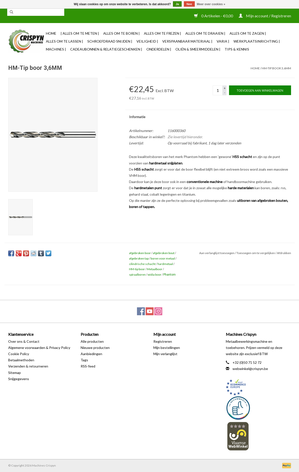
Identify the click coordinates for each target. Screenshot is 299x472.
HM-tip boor (137, 269)
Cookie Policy (18, 354)
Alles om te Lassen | (64, 41)
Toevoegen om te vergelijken (255, 253)
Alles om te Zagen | (248, 33)
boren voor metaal (163, 258)
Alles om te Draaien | (205, 33)
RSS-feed (88, 366)
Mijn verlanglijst (165, 354)
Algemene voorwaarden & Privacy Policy (39, 347)
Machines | (56, 49)
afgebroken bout (163, 253)
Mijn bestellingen (166, 347)
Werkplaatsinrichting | (256, 41)
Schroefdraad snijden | (109, 41)
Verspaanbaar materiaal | (187, 41)
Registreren (162, 341)
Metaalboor (154, 269)
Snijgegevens (18, 379)
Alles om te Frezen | (162, 33)
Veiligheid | (147, 41)
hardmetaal (165, 264)
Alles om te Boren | (121, 33)
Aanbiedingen (91, 354)
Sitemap (14, 372)
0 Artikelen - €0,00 (214, 15)
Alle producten (92, 341)
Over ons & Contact (23, 341)
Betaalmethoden (21, 360)
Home (51, 33)
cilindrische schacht (142, 264)
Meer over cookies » (211, 4)
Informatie (137, 117)
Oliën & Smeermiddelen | (197, 49)
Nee (189, 4)
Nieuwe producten (95, 347)
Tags (84, 360)
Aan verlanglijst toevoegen (216, 253)
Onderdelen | (158, 49)
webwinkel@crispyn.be (250, 369)
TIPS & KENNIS (237, 49)
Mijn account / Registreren (265, 15)
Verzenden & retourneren (28, 366)
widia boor (154, 274)
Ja (177, 4)
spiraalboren (137, 274)
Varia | (223, 41)
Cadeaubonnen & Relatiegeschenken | (106, 49)
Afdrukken (284, 253)
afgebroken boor (140, 253)
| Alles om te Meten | (80, 33)
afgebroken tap (139, 258)
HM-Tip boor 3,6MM (276, 68)
